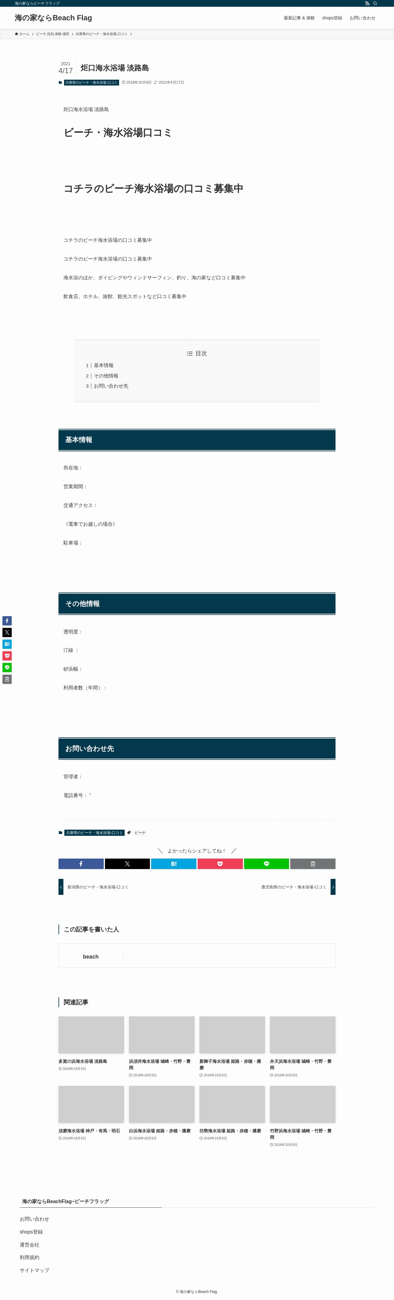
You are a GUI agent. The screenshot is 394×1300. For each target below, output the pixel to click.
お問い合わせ (34, 1219)
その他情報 (106, 375)
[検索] (375, 3)
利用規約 (29, 1257)
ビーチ (140, 833)
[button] (81, 864)
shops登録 (31, 1231)
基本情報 (104, 365)
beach (91, 957)
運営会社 (29, 1244)
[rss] (367, 3)
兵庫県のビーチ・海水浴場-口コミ (92, 82)
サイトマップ (34, 1270)
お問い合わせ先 (111, 386)
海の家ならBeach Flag (53, 18)
